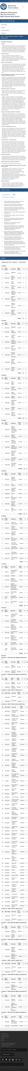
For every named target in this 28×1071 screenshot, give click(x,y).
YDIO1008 (7, 362)
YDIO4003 (7, 987)
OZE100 (7, 863)
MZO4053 (7, 834)
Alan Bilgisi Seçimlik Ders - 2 (13, 465)
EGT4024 (7, 744)
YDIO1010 (7, 369)
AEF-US (7, 543)
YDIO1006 (7, 354)
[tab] (6, 195)
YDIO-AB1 (7, 459)
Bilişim (2, 1040)
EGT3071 (7, 484)
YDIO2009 (7, 414)
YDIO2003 (7, 397)
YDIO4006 (7, 905)
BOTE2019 (7, 719)
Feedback (14, 1049)
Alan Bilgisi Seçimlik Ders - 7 (14, 649)
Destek (26, 1)
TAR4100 (7, 875)
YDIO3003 (7, 493)
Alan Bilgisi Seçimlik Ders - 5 (14, 597)
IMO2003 (7, 785)
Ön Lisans (4, 24)
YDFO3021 (7, 701)
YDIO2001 (7, 393)
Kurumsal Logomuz (5, 1035)
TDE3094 (7, 890)
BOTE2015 (7, 711)
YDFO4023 (7, 971)
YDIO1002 (7, 342)
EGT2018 (7, 429)
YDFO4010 (7, 901)
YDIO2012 (7, 667)
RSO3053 (7, 872)
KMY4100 (7, 813)
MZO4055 (7, 842)
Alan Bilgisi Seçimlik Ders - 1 (13, 459)
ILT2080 (7, 780)
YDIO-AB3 (7, 548)
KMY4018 (7, 808)
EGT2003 (7, 388)
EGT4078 (7, 749)
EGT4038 (7, 627)
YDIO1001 (7, 292)
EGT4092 (7, 765)
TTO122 (7, 336)
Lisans (3, 27)
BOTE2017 (7, 715)
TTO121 (7, 287)
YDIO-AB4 (7, 553)
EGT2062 (7, 523)
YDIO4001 (7, 982)
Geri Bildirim (9, 1049)
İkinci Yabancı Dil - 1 (14, 510)
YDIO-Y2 (7, 558)
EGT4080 (7, 755)
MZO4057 (7, 851)
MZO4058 (7, 858)
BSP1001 (7, 273)
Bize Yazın (5, 1049)
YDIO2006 (7, 447)
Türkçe (23, 1)
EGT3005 (7, 441)
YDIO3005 (7, 497)
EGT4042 (7, 637)
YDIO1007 (7, 313)
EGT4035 (7, 579)
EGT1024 (7, 728)
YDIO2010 (7, 931)
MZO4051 (7, 827)
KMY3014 (7, 800)
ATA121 (7, 571)
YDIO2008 (7, 453)
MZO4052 (7, 830)
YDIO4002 (7, 1006)
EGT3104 (7, 739)
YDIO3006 (7, 538)
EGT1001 (7, 277)
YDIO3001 (7, 489)
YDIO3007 (7, 503)
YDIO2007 (7, 408)
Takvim (2, 1038)
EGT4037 (7, 586)
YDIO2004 (7, 683)
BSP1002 (7, 327)
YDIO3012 (7, 956)
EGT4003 (7, 575)
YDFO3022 (7, 919)
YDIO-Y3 (7, 602)
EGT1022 (7, 723)
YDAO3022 (7, 915)
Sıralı (14, 194)
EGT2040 (7, 1000)
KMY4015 (7, 804)
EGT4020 (7, 621)
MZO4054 (7, 838)
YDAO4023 (7, 967)
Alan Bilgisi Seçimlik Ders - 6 (14, 644)
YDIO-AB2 (7, 464)
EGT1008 (7, 383)
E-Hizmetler (16, 1)
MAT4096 (7, 818)
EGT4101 (7, 592)
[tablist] (14, 225)
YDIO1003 (7, 298)
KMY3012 (7, 797)
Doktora (3, 33)
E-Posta (20, 1)
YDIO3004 (7, 936)
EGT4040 (7, 632)
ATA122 (7, 615)
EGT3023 (7, 479)
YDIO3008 (7, 949)
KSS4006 (7, 1021)
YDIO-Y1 (7, 509)
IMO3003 (7, 789)
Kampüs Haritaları (5, 1037)
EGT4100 (7, 770)
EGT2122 (7, 734)
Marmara (11, 1)
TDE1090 (7, 885)
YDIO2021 (7, 671)
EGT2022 (7, 436)
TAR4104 (7, 882)
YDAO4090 (7, 897)
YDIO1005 (7, 305)
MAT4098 (7, 822)
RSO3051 (7, 870)
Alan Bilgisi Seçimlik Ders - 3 (14, 548)
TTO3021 (7, 894)
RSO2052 (7, 866)
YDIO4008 (7, 1025)
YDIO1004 (7, 348)
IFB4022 (7, 775)
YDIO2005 (7, 402)
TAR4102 (7, 878)
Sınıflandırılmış (6, 194)
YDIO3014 (7, 687)
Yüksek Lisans (5, 30)
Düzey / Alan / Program (8, 197)
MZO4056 (7, 846)
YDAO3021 (7, 697)
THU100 (7, 528)
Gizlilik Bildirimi (4, 1033)
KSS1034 (7, 282)
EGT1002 (7, 331)
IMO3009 (7, 793)
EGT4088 (7, 759)
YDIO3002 (7, 533)
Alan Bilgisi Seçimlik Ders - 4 (14, 554)
